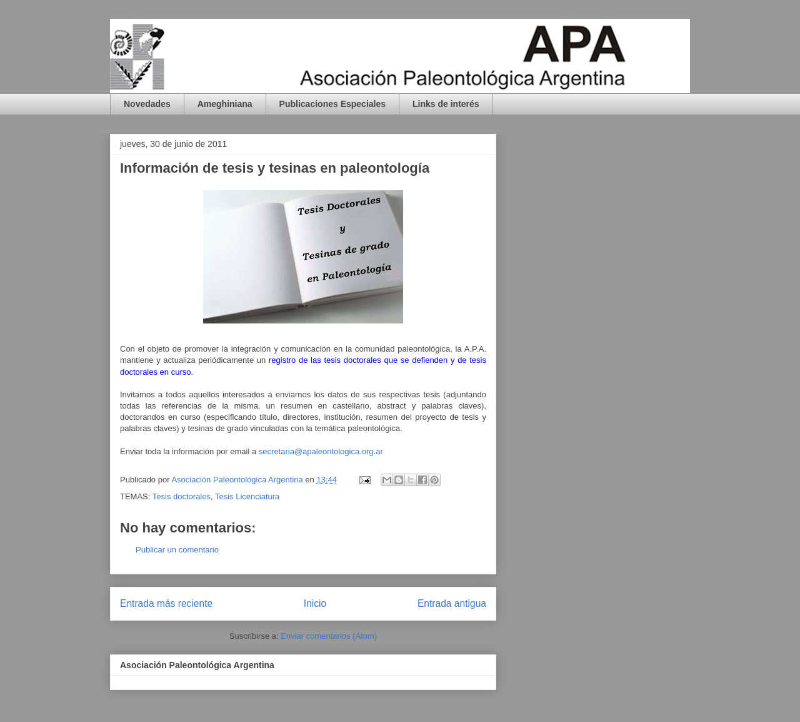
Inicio (315, 603)
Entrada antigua (452, 603)
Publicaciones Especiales (332, 104)
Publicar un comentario (177, 549)
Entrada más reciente (166, 603)
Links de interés (445, 104)
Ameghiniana (225, 104)
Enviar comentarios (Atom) (329, 636)
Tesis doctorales (181, 496)
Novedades (147, 104)
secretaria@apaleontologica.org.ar (321, 451)
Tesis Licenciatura (247, 496)
